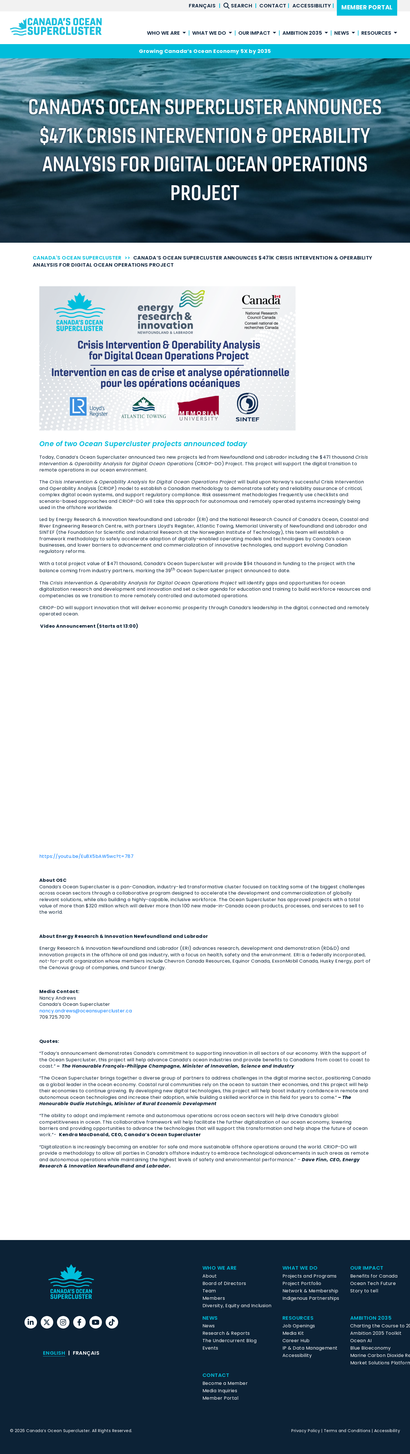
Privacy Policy (305, 1431)
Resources (376, 33)
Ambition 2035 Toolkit (375, 1333)
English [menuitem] (54, 1352)
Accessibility (312, 5)
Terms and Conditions (347, 1431)
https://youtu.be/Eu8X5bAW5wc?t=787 (86, 856)
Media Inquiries (219, 1390)
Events (210, 1348)
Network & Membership (310, 1291)
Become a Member (225, 1383)
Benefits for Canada (373, 1276)
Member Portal (366, 7)
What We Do (209, 33)
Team (209, 1291)
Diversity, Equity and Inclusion (237, 1305)
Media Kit (293, 1333)
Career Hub (296, 1340)
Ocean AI (361, 1340)
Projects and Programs (309, 1276)
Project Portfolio (301, 1283)
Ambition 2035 (302, 33)
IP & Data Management (310, 1348)
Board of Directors (224, 1283)
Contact (273, 5)
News (341, 33)
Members (213, 1298)
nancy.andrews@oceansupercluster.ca (85, 1011)
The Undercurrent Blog (229, 1340)
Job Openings (298, 1326)
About (209, 1276)
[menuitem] (202, 5)
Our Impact (254, 33)
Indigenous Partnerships (310, 1298)
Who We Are (163, 33)
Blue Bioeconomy (370, 1348)
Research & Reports (226, 1333)
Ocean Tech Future (373, 1283)
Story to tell (364, 1291)
